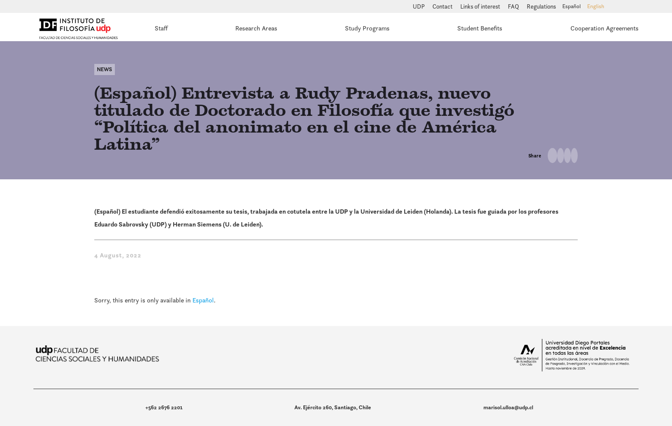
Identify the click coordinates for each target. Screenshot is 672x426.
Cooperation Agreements (604, 28)
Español (203, 300)
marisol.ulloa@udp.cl (508, 407)
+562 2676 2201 (164, 407)
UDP (419, 6)
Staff (161, 28)
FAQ (514, 6)
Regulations (541, 6)
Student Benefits (479, 28)
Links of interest (480, 6)
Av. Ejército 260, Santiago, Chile (332, 407)
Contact (443, 6)
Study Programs (367, 28)
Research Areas (256, 28)
